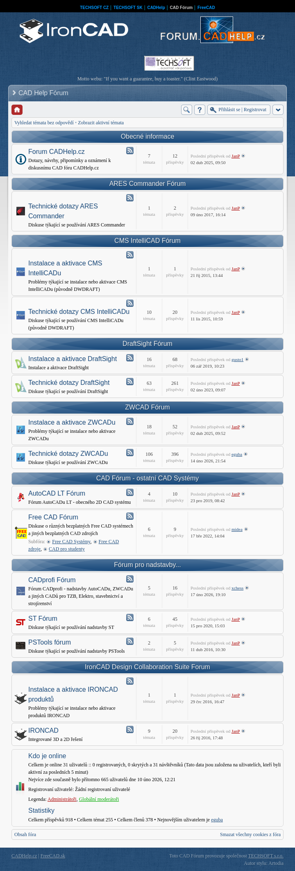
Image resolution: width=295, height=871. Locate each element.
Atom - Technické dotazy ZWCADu (130, 452)
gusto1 (237, 359)
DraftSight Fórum (147, 343)
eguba (236, 454)
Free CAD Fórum (53, 517)
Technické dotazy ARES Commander (63, 211)
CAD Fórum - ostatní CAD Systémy (147, 478)
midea (237, 529)
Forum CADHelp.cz (56, 151)
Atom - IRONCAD (130, 729)
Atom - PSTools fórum (130, 641)
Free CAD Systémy (71, 541)
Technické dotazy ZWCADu (68, 453)
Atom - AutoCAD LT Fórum (130, 492)
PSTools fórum (49, 642)
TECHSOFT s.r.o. (266, 856)
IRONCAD (43, 730)
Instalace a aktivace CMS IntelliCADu (65, 268)
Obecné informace (148, 136)
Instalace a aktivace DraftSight (72, 358)
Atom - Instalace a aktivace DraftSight (130, 357)
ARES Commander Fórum (147, 183)
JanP (235, 155)
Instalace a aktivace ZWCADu (72, 422)
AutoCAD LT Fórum (56, 493)
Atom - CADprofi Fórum (130, 579)
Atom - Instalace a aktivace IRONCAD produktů (130, 681)
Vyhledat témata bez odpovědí (44, 123)
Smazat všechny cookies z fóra (250, 834)
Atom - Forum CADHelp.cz (130, 150)
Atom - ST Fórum (130, 617)
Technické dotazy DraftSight (68, 382)
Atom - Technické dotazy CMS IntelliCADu (130, 303)
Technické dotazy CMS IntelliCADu (78, 311)
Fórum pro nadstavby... (147, 564)
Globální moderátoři (99, 799)
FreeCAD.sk (53, 856)
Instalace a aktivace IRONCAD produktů (73, 694)
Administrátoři (62, 799)
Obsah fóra (25, 834)
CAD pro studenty (67, 549)
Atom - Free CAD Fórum (130, 516)
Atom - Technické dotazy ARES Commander (130, 197)
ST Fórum (42, 618)
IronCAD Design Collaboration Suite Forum (147, 666)
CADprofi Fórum (52, 579)
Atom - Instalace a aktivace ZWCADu (130, 421)
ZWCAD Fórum (147, 407)
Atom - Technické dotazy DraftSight (130, 381)
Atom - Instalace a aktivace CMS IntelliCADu (130, 254)
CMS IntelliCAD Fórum (147, 240)
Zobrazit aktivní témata (101, 123)
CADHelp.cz (24, 856)
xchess (237, 587)
